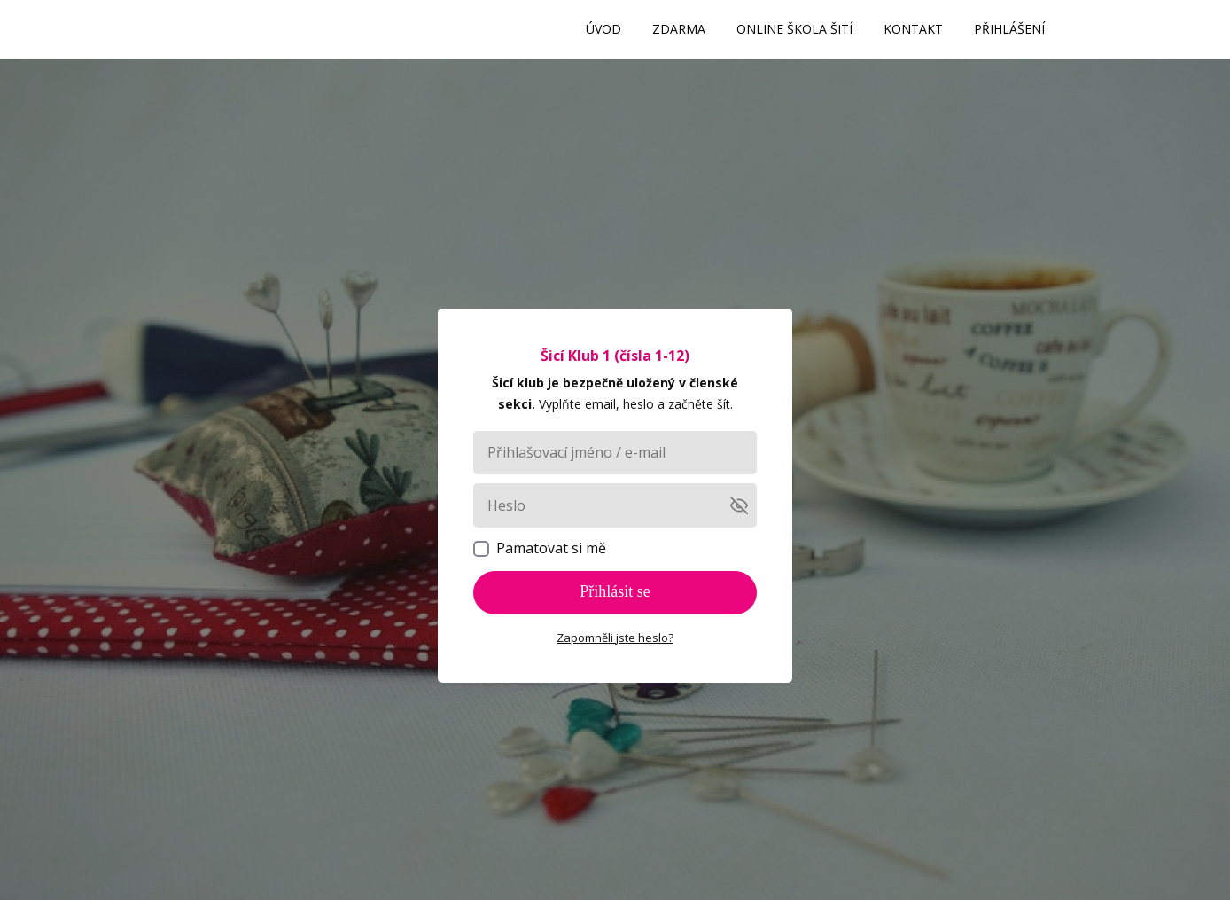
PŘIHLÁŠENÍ (1009, 28)
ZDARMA (678, 28)
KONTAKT (913, 28)
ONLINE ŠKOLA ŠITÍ (794, 28)
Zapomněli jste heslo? (615, 638)
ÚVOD (603, 28)
